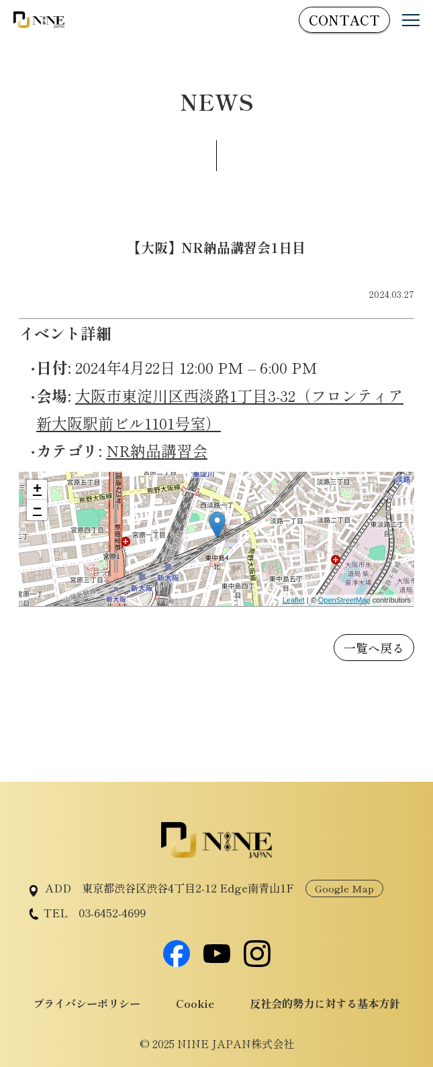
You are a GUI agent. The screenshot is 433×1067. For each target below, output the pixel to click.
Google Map (344, 888)
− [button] (37, 510)
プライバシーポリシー (86, 1003)
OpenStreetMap (344, 600)
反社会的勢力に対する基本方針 (325, 1003)
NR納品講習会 (156, 450)
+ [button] (37, 490)
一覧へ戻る (374, 647)
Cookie (195, 1003)
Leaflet (294, 600)
